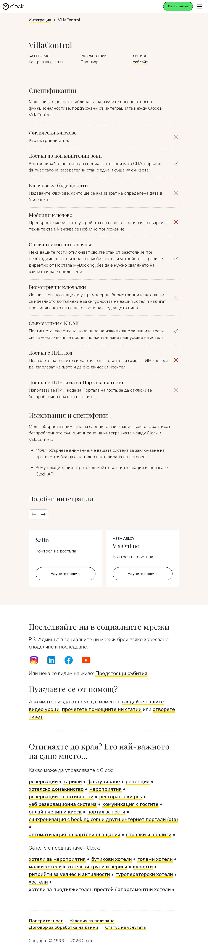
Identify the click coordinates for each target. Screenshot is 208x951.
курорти (143, 866)
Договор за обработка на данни (63, 927)
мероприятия (105, 789)
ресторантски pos (120, 796)
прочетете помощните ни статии (102, 709)
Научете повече (65, 573)
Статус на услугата (125, 927)
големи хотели (155, 859)
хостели (38, 881)
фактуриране (103, 781)
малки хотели (45, 866)
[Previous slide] (34, 514)
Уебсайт (140, 61)
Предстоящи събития (121, 673)
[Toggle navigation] (199, 6)
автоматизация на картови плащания (74, 834)
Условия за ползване (92, 921)
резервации (43, 781)
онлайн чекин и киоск (55, 811)
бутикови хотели (111, 859)
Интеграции (40, 19)
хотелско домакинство (56, 789)
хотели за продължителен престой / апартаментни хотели (100, 889)
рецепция (138, 781)
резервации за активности (61, 796)
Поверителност (46, 921)
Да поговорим (178, 6)
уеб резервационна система (63, 804)
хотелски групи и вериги (97, 866)
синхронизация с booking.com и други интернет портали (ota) (103, 819)
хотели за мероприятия (57, 859)
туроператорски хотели (144, 874)
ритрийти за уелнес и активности (69, 874)
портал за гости (106, 811)
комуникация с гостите (130, 804)
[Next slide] (43, 514)
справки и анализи (148, 834)
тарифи (72, 781)
